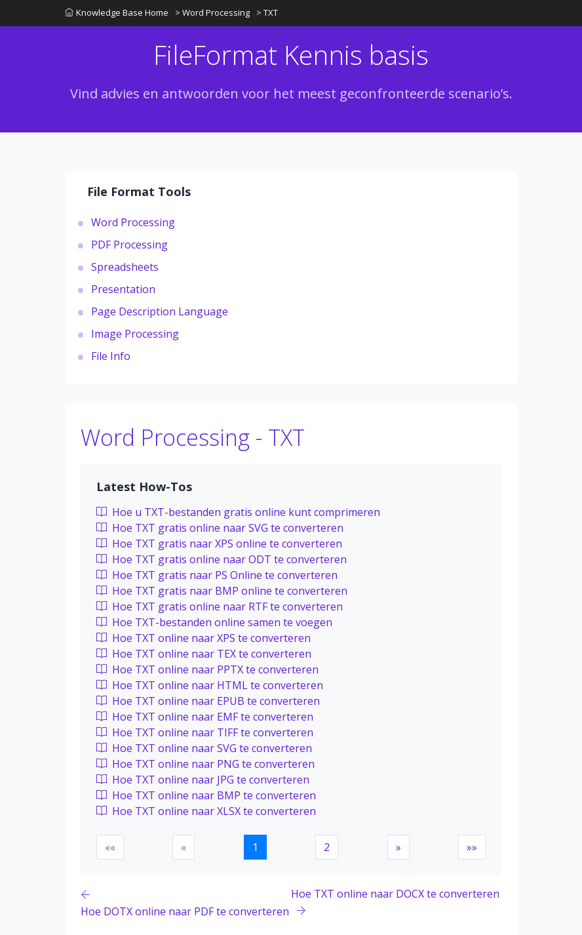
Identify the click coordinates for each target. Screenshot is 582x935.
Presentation (123, 289)
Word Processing (133, 222)
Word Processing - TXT (193, 437)
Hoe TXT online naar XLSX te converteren (206, 811)
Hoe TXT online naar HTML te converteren (209, 685)
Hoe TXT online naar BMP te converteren (206, 795)
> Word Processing (212, 12)
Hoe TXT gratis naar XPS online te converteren (219, 543)
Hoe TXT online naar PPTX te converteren (207, 669)
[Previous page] (186, 902)
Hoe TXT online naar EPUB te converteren (208, 701)
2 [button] (327, 847)
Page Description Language (159, 311)
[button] (398, 847)
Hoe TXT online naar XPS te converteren (203, 638)
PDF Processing (129, 244)
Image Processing (135, 334)
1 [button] (255, 847)
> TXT (267, 12)
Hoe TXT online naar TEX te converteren (203, 654)
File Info (110, 356)
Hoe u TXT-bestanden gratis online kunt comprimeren (238, 512)
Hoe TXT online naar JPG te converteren (202, 779)
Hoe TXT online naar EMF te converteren (204, 716)
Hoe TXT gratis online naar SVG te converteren (219, 528)
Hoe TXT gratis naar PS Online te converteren (217, 575)
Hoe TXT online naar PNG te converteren (205, 764)
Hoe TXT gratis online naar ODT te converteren (221, 559)
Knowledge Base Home (116, 12)
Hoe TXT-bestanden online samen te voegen (214, 622)
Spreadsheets (125, 267)
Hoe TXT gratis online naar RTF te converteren (219, 606)
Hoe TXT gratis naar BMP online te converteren (221, 591)
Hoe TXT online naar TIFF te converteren (204, 732)
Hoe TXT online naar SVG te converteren (204, 748)
